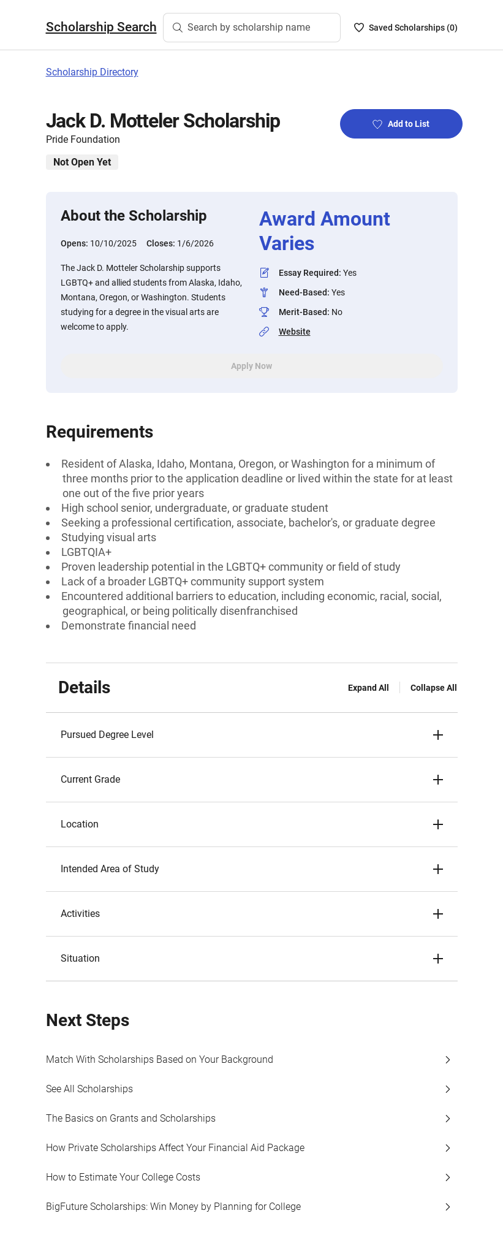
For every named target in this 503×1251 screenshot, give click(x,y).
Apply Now (251, 366)
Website (295, 332)
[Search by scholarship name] (252, 27)
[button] (252, 735)
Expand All (368, 688)
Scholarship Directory (92, 72)
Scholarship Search (101, 27)
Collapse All (433, 688)
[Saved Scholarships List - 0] (406, 27)
